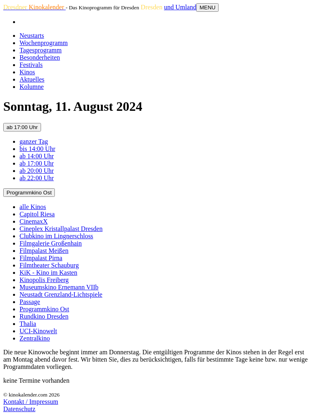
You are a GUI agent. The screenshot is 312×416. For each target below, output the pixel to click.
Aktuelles (32, 79)
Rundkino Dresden (44, 316)
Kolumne (32, 86)
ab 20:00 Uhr (37, 170)
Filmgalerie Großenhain (51, 243)
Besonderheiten (40, 57)
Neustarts (32, 35)
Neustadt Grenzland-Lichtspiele (61, 294)
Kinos (27, 72)
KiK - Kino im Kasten (48, 272)
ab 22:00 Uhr (37, 178)
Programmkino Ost (29, 193)
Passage (30, 301)
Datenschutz (19, 408)
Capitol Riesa (37, 214)
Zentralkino (35, 338)
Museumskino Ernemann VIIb (59, 287)
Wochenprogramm (44, 42)
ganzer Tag (34, 141)
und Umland (180, 7)
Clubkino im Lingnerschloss (56, 236)
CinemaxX (34, 221)
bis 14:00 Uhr (37, 148)
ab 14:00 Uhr (37, 156)
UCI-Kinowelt (38, 331)
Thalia (28, 323)
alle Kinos (33, 206)
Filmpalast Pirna (41, 257)
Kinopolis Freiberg (44, 279)
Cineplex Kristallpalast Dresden (61, 228)
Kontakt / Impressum (30, 401)
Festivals (31, 64)
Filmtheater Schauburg (49, 265)
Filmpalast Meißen (44, 250)
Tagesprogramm (41, 50)
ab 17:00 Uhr (22, 127)
